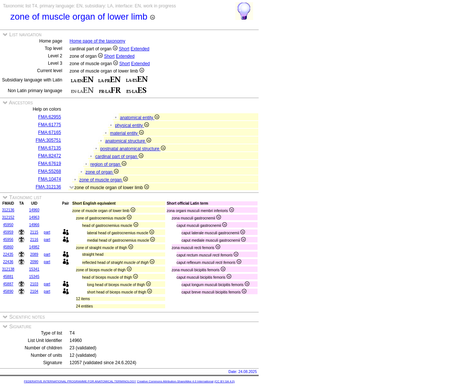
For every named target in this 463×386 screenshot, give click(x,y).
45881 (8, 277)
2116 (34, 240)
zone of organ (102, 172)
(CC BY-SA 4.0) (224, 381)
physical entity (132, 125)
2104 (34, 291)
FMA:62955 (49, 117)
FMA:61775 (49, 124)
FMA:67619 (49, 163)
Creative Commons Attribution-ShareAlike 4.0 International (175, 381)
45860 (8, 247)
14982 (34, 247)
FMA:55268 (49, 171)
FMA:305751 (48, 140)
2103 (34, 284)
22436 (8, 262)
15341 (34, 269)
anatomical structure (128, 141)
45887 (8, 284)
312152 (8, 217)
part (47, 232)
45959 (8, 232)
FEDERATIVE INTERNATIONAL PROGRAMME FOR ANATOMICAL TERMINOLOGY (80, 381)
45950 (8, 225)
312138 (8, 269)
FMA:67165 (49, 132)
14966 (34, 225)
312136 (8, 210)
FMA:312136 (48, 186)
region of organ (108, 164)
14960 (34, 210)
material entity (127, 133)
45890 (8, 291)
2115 (34, 232)
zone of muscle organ (103, 179)
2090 (34, 262)
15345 (34, 277)
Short (124, 48)
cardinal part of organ (119, 156)
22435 (8, 254)
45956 (8, 240)
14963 (34, 217)
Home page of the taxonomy (97, 41)
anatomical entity (139, 117)
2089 (34, 254)
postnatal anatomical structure (132, 148)
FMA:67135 (49, 148)
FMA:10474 (49, 179)
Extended (139, 48)
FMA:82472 (49, 155)
